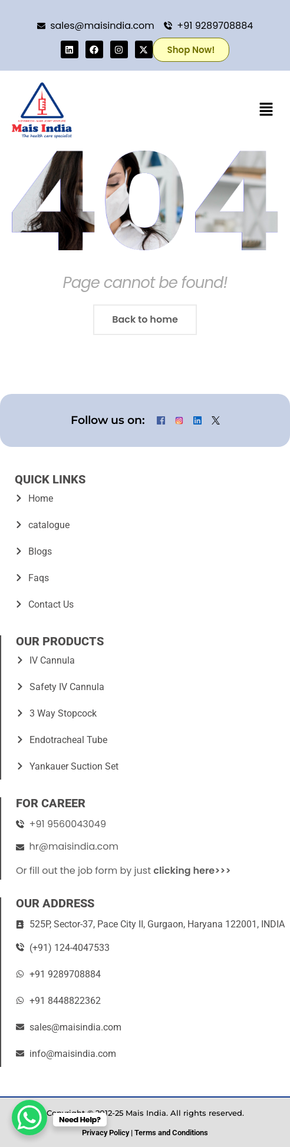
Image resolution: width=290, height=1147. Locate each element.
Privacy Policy (105, 1132)
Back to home (145, 319)
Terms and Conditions (171, 1132)
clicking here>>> (191, 870)
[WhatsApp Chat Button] (29, 1117)
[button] (266, 110)
